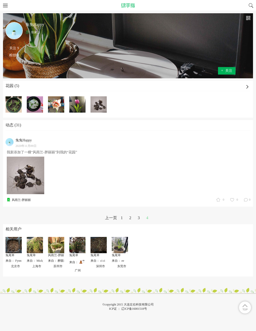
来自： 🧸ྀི (76, 262)
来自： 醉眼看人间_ (61, 260)
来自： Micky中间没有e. (42, 260)
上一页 (111, 218)
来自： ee (118, 260)
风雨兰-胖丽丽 (21, 200)
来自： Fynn (14, 260)
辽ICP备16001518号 (134, 308)
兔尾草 (10, 255)
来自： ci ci (97, 260)
